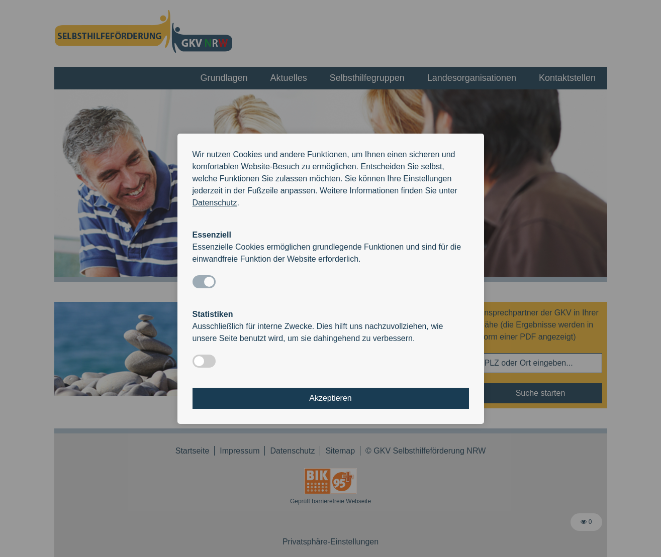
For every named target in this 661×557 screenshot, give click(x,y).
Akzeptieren (330, 398)
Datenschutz (215, 202)
